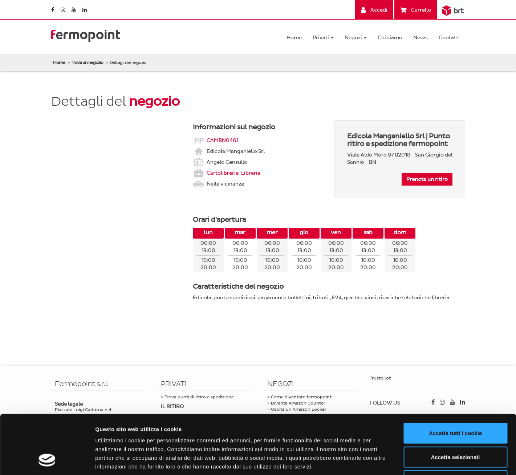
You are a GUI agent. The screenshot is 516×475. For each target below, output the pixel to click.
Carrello (415, 10)
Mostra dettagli (382, 461)
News (420, 37)
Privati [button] (323, 37)
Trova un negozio (87, 62)
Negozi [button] (356, 37)
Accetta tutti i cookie (455, 380)
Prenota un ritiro (427, 179)
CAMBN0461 (222, 140)
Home (294, 37)
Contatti (449, 37)
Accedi (374, 10)
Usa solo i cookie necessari (455, 427)
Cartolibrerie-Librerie (233, 173)
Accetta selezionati (455, 404)
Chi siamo (390, 37)
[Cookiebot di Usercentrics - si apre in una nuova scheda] (47, 460)
